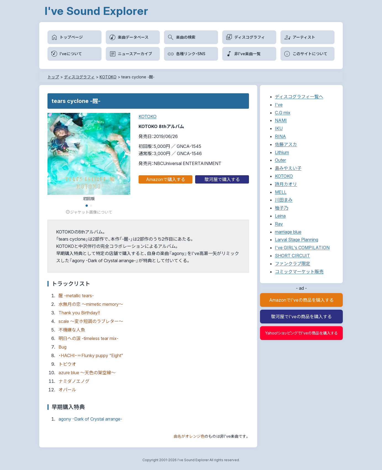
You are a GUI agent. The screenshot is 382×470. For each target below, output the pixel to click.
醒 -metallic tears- (76, 295)
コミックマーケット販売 (299, 271)
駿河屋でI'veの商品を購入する (301, 316)
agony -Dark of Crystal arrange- (90, 419)
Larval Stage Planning (296, 239)
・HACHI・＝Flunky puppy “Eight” (91, 355)
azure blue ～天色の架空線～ (87, 372)
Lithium (282, 152)
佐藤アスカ (286, 144)
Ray (279, 224)
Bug (63, 347)
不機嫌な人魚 (72, 330)
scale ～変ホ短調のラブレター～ (91, 321)
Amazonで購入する (165, 179)
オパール (67, 389)
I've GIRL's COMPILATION (302, 247)
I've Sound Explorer (96, 11)
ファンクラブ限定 (292, 263)
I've (279, 104)
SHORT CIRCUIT (292, 255)
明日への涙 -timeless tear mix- (88, 338)
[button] (87, 206)
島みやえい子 (288, 168)
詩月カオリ (286, 184)
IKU (279, 128)
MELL (280, 192)
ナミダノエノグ (74, 381)
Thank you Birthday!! (79, 312)
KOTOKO (147, 116)
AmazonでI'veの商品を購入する (301, 300)
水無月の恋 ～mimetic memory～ (91, 304)
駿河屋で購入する (222, 179)
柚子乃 (281, 208)
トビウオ (67, 364)
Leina (280, 216)
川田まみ (284, 200)
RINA (280, 136)
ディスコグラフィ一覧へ (299, 96)
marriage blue (288, 232)
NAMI (281, 120)
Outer (280, 160)
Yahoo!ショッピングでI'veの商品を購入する (301, 333)
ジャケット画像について (88, 212)
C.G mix (282, 112)
